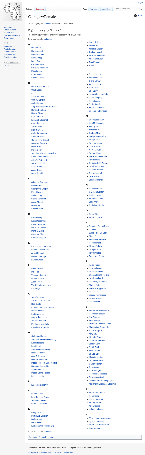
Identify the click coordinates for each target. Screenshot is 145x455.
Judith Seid (94, 347)
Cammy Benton (38, 100)
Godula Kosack (95, 52)
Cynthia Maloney (96, 120)
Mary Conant (36, 192)
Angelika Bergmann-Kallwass (44, 106)
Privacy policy (32, 452)
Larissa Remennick (97, 295)
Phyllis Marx (94, 160)
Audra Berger (37, 103)
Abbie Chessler (38, 202)
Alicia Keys (94, 45)
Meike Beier (36, 150)
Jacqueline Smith (96, 360)
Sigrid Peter (94, 236)
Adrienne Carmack (39, 182)
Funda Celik (36, 185)
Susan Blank (36, 126)
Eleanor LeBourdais (40, 250)
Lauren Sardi (94, 344)
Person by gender (46, 437)
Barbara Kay (36, 419)
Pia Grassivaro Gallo (40, 324)
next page (47, 39)
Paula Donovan (38, 224)
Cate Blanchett (37, 123)
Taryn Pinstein (95, 253)
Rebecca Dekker (38, 227)
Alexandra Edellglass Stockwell (102, 384)
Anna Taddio (94, 406)
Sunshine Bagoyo (39, 143)
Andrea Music (95, 153)
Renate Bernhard (38, 110)
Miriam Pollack (95, 246)
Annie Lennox (95, 84)
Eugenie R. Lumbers (98, 111)
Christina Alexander (39, 68)
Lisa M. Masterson (97, 123)
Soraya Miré (94, 140)
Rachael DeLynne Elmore (42, 246)
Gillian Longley (95, 97)
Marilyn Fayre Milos (97, 136)
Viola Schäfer (95, 320)
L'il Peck (92, 229)
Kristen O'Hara (95, 217)
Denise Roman (95, 298)
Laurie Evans (37, 260)
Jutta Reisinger (95, 268)
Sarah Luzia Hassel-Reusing (43, 339)
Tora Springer (95, 370)
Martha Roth (94, 285)
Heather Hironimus (39, 359)
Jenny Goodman (38, 321)
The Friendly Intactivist (41, 285)
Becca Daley (36, 217)
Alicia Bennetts (37, 96)
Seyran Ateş (36, 58)
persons (47, 23)
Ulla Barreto (36, 90)
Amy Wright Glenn (39, 317)
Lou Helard (36, 346)
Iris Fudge (35, 288)
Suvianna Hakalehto (40, 366)
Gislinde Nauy (95, 195)
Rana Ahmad (37, 51)
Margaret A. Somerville (99, 327)
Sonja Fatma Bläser (40, 157)
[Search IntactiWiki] (128, 9)
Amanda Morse (95, 143)
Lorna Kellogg (95, 42)
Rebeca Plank (95, 243)
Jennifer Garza (37, 297)
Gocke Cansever (38, 199)
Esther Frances (38, 278)
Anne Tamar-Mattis (97, 392)
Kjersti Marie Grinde (40, 327)
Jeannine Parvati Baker (99, 226)
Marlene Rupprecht (97, 288)
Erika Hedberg (37, 343)
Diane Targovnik (96, 399)
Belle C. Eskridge (38, 256)
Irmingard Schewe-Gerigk (100, 324)
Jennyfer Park (95, 249)
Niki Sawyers (94, 317)
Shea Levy (93, 91)
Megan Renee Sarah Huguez (44, 363)
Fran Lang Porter (96, 256)
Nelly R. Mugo (95, 150)
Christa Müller (95, 146)
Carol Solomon (95, 364)
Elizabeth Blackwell (39, 120)
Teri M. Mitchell (95, 173)
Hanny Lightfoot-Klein (98, 94)
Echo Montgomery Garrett (42, 307)
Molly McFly (94, 130)
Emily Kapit (36, 412)
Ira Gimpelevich (38, 314)
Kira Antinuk (36, 74)
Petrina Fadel (37, 268)
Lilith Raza (93, 291)
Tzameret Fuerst (38, 275)
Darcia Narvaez (96, 188)
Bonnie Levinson (96, 107)
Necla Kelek (36, 422)
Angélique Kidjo (96, 59)
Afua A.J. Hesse (38, 356)
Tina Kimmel (94, 62)
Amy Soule (94, 334)
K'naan (92, 65)
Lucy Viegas (94, 428)
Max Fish (35, 272)
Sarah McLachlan (96, 166)
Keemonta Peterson (97, 239)
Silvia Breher (36, 167)
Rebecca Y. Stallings (98, 374)
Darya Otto (94, 214)
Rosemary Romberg (98, 282)
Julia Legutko (95, 74)
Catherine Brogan (39, 133)
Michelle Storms (96, 337)
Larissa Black (37, 116)
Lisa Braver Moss (38, 130)
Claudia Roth (94, 302)
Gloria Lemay (95, 81)
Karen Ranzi (94, 265)
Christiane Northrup (97, 205)
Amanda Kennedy (97, 55)
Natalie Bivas (37, 113)
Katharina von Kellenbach (42, 426)
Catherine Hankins (39, 336)
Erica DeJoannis (38, 221)
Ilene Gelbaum (37, 311)
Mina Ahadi (36, 48)
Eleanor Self (94, 350)
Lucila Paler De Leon (98, 233)
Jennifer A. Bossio (39, 160)
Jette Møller (94, 176)
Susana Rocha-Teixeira (99, 275)
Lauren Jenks (37, 394)
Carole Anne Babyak (40, 140)
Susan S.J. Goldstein (40, 300)
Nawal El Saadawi (97, 340)
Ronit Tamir (94, 396)
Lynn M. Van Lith (96, 421)
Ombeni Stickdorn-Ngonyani (101, 380)
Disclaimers (58, 452)
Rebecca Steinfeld (97, 377)
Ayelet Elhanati (37, 253)
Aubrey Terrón (95, 403)
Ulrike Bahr (36, 146)
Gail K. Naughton (96, 192)
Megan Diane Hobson (40, 373)
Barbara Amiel (37, 54)
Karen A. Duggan (38, 237)
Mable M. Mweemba (98, 156)
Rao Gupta (36, 304)
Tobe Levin (94, 87)
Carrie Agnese (37, 64)
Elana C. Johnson (39, 404)
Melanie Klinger (96, 49)
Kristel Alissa (36, 71)
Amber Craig (36, 195)
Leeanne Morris (96, 180)
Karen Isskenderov (39, 385)
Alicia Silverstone (96, 357)
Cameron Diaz (37, 234)
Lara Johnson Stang (40, 397)
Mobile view (68, 452)
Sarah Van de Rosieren (99, 425)
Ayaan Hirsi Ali (37, 369)
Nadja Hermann (38, 353)
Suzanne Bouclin (38, 163)
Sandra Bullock (37, 136)
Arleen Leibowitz (96, 77)
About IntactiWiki (45, 452)
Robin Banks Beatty (40, 86)
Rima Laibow (94, 101)
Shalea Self (94, 354)
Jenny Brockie (37, 173)
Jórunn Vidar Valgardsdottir (101, 418)
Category (33, 437)
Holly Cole (35, 205)
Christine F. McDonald (98, 163)
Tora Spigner (94, 367)
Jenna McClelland (39, 400)
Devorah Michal (96, 170)
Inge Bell (35, 93)
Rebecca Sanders (97, 314)
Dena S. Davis (37, 231)
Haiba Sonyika (95, 330)
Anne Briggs (36, 170)
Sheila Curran (37, 209)
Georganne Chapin (39, 189)
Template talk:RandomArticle (43, 153)
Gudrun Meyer (95, 133)
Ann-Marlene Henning (40, 349)
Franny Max (94, 126)
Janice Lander (95, 104)
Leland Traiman (96, 409)
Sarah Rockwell (96, 278)
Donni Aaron (36, 61)
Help (137, 15)
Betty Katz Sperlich (39, 416)
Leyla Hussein (37, 376)
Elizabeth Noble (96, 198)
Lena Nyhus (94, 202)
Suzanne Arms (37, 78)
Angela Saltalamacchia (99, 310)
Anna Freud (36, 282)
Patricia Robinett (96, 272)
